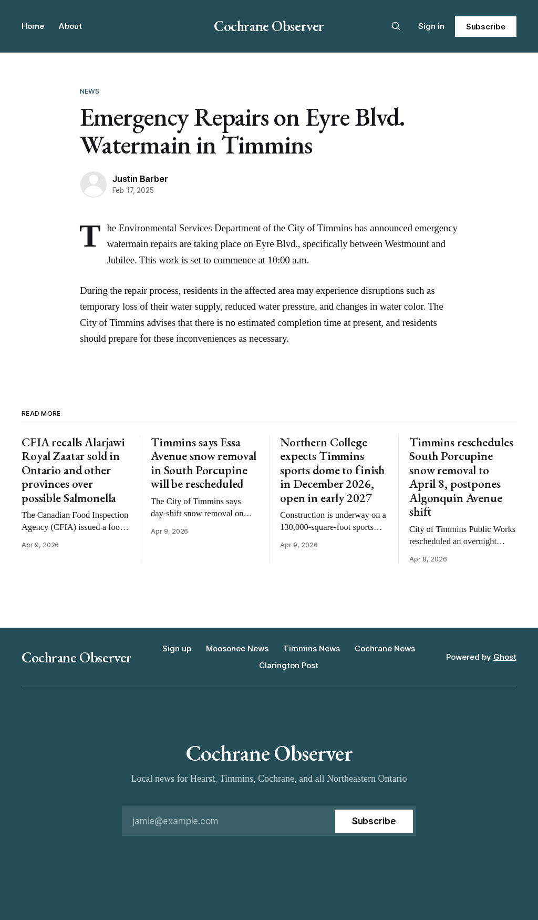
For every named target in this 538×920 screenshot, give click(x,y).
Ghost (504, 657)
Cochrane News (385, 648)
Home (33, 26)
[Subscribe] (374, 821)
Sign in (431, 26)
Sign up (176, 648)
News (90, 91)
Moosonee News (237, 648)
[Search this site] (396, 26)
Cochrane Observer (269, 25)
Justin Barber (140, 178)
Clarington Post (288, 665)
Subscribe (485, 27)
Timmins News (311, 648)
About (70, 26)
